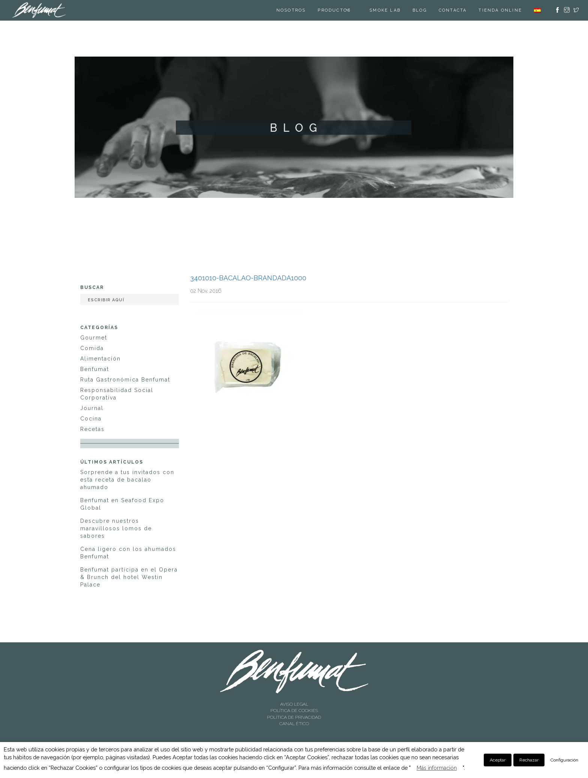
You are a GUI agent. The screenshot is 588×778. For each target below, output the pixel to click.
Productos (334, 10)
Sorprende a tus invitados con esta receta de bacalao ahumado (127, 479)
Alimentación (100, 359)
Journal (92, 408)
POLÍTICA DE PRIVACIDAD (294, 717)
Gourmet (93, 338)
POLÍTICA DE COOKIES (294, 710)
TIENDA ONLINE (500, 10)
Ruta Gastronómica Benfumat (125, 380)
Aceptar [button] (498, 760)
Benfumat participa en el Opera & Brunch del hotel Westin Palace (129, 577)
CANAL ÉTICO (294, 723)
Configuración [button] (564, 760)
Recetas (92, 429)
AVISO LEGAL (294, 704)
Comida (92, 348)
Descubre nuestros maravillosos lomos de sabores (116, 528)
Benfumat (94, 369)
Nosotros (291, 10)
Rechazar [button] (528, 760)
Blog (419, 10)
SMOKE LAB (384, 10)
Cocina (91, 419)
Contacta (453, 10)
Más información (437, 768)
